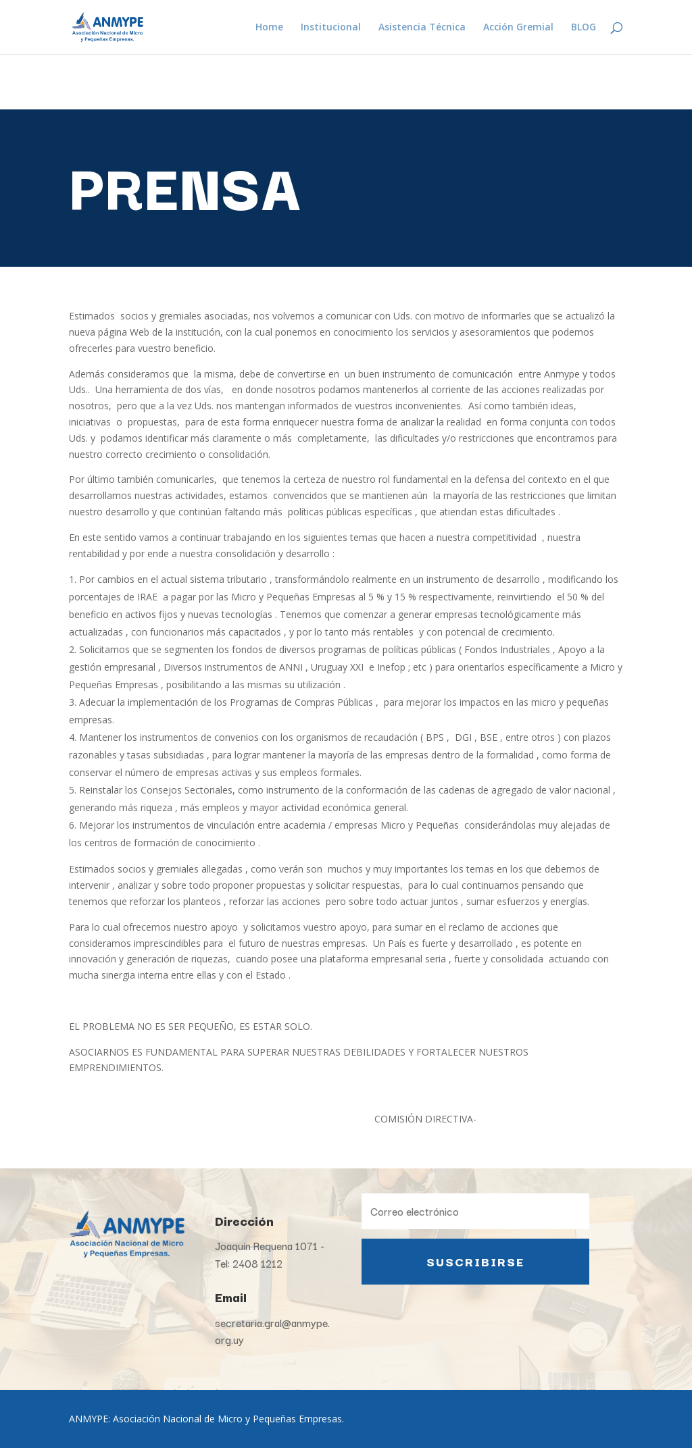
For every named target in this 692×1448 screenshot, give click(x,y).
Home (269, 27)
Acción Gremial (518, 27)
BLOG (583, 27)
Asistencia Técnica (422, 27)
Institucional (331, 27)
